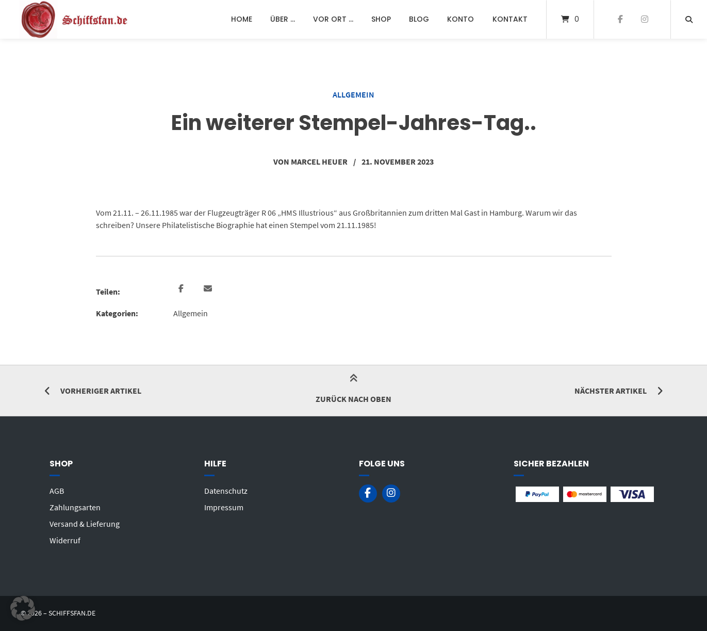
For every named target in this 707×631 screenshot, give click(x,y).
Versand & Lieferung (85, 524)
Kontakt (510, 19)
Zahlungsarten (75, 507)
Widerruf (65, 540)
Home (241, 19)
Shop (381, 19)
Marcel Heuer (319, 161)
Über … (282, 19)
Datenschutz (226, 491)
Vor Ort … (333, 19)
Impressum (223, 507)
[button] (182, 289)
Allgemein (353, 94)
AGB (57, 491)
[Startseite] (75, 19)
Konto (460, 19)
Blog (419, 19)
